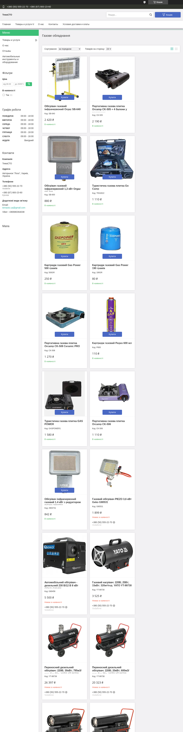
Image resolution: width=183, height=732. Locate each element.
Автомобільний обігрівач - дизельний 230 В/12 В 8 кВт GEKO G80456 (61, 421)
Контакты (53, 24)
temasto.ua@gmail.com (13, 207)
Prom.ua (106, 726)
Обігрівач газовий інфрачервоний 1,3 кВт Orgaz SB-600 (155, 107)
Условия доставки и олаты (76, 24)
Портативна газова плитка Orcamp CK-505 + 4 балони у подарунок (108, 107)
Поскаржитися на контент (84, 729)
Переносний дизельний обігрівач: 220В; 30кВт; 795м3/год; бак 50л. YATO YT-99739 (155, 421)
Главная (6, 24)
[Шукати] (150, 15)
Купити (63, 96)
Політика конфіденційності (108, 729)
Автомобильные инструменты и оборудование (11, 59)
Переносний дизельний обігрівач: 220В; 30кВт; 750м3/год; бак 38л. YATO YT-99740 (109, 505)
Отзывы (6, 51)
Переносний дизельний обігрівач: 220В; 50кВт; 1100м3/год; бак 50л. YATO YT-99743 (156, 505)
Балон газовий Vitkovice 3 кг (108, 667)
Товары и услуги (23, 24)
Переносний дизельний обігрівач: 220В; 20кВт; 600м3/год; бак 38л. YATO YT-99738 (62, 505)
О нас (41, 24)
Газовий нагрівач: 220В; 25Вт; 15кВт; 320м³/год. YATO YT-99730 (109, 421)
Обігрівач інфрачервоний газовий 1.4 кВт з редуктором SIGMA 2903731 (109, 339)
